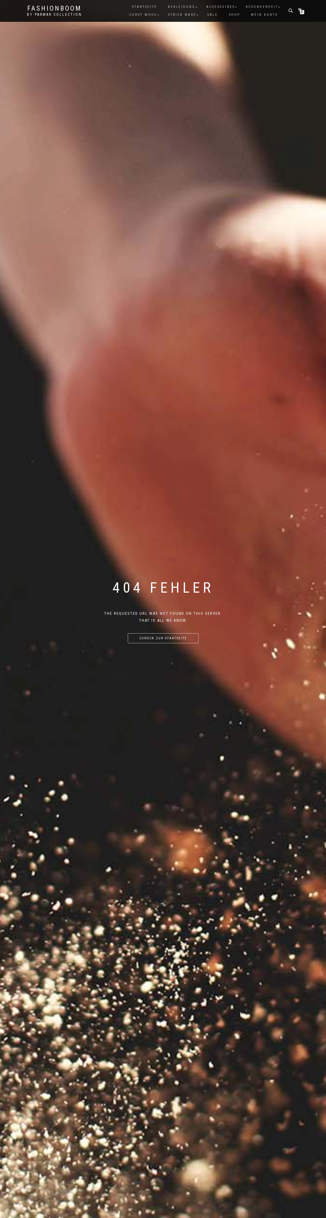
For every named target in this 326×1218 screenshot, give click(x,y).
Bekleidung (181, 7)
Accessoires (220, 7)
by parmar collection (54, 14)
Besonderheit (262, 7)
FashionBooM (54, 8)
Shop (234, 15)
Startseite (144, 7)
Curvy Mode (143, 15)
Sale (212, 15)
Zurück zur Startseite (163, 638)
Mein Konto (264, 15)
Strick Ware (182, 15)
